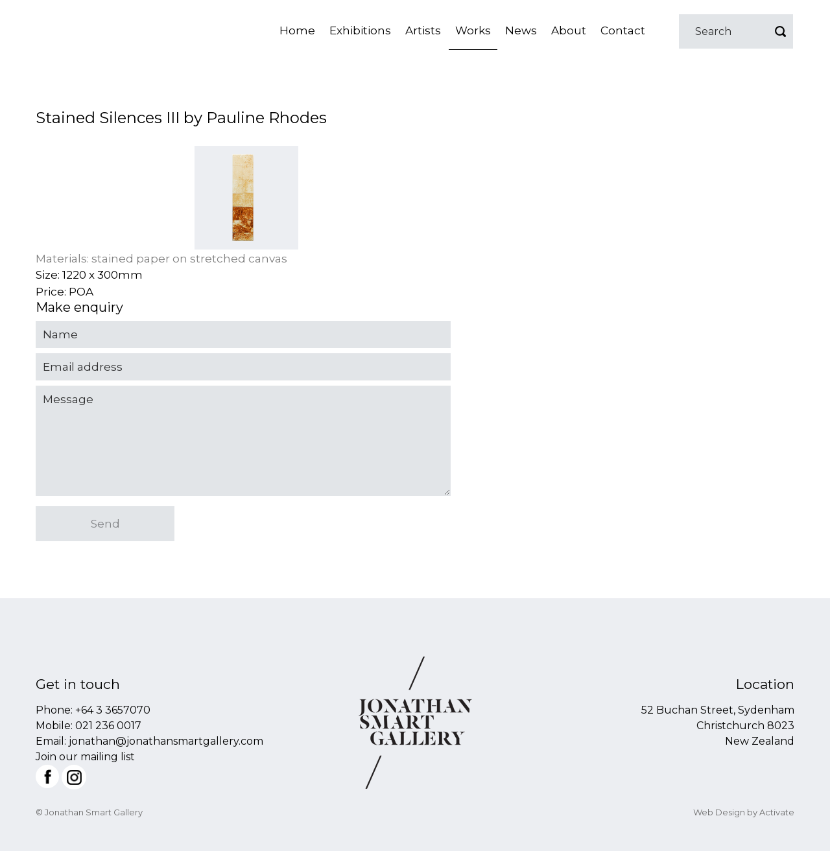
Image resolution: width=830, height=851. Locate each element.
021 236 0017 (108, 725)
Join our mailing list (85, 757)
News (521, 30)
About (568, 30)
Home (297, 30)
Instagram (74, 777)
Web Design (719, 812)
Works (473, 30)
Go (780, 31)
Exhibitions (360, 30)
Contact (622, 30)
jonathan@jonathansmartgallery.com (166, 741)
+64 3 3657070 (112, 710)
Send (105, 523)
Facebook (47, 776)
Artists (423, 30)
